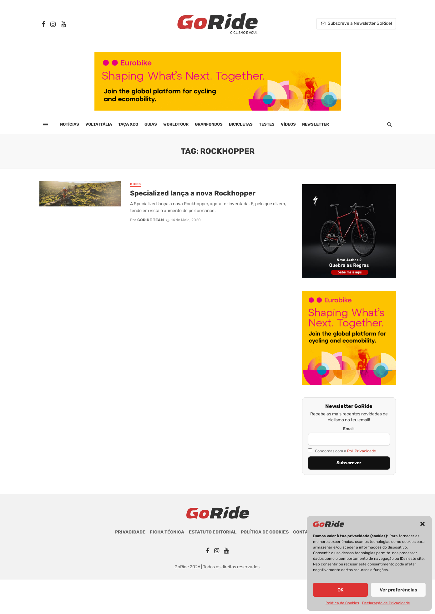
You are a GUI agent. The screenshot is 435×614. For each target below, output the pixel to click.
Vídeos (288, 124)
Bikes (135, 184)
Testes (267, 124)
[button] (422, 524)
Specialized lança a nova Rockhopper (192, 193)
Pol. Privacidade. (362, 451)
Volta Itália (98, 124)
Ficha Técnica (167, 532)
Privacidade (130, 532)
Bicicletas (241, 124)
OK (340, 590)
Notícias (69, 124)
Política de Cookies (342, 603)
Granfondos (209, 124)
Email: (349, 428)
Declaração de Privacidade (386, 603)
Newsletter (315, 124)
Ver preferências (398, 590)
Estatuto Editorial (212, 532)
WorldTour (176, 124)
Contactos (306, 532)
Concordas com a (342, 450)
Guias (150, 124)
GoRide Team (150, 220)
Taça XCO (128, 124)
